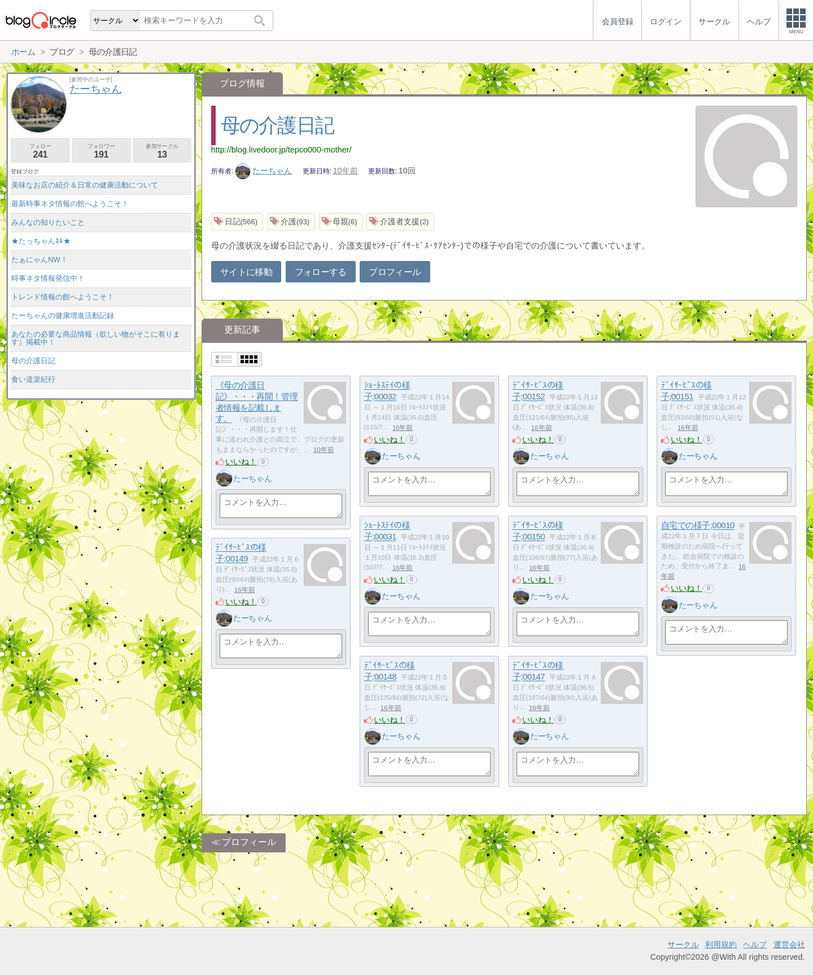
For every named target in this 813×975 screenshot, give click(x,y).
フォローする (321, 272)
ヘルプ (755, 944)
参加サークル (162, 151)
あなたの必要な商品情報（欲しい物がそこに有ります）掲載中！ (95, 338)
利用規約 (721, 944)
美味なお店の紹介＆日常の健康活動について (84, 185)
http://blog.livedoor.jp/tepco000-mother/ (281, 149)
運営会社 (789, 944)
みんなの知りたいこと (48, 222)
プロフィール (395, 272)
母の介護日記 (277, 125)
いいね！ (241, 461)
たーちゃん (263, 170)
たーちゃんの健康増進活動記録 (62, 315)
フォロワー (101, 151)
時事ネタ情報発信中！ (48, 278)
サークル (683, 944)
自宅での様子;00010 (698, 525)
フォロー (40, 151)
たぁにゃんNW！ (39, 259)
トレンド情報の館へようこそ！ (62, 297)
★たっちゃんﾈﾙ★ (41, 241)
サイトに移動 (246, 272)
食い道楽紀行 (33, 379)
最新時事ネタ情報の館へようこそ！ (70, 203)
